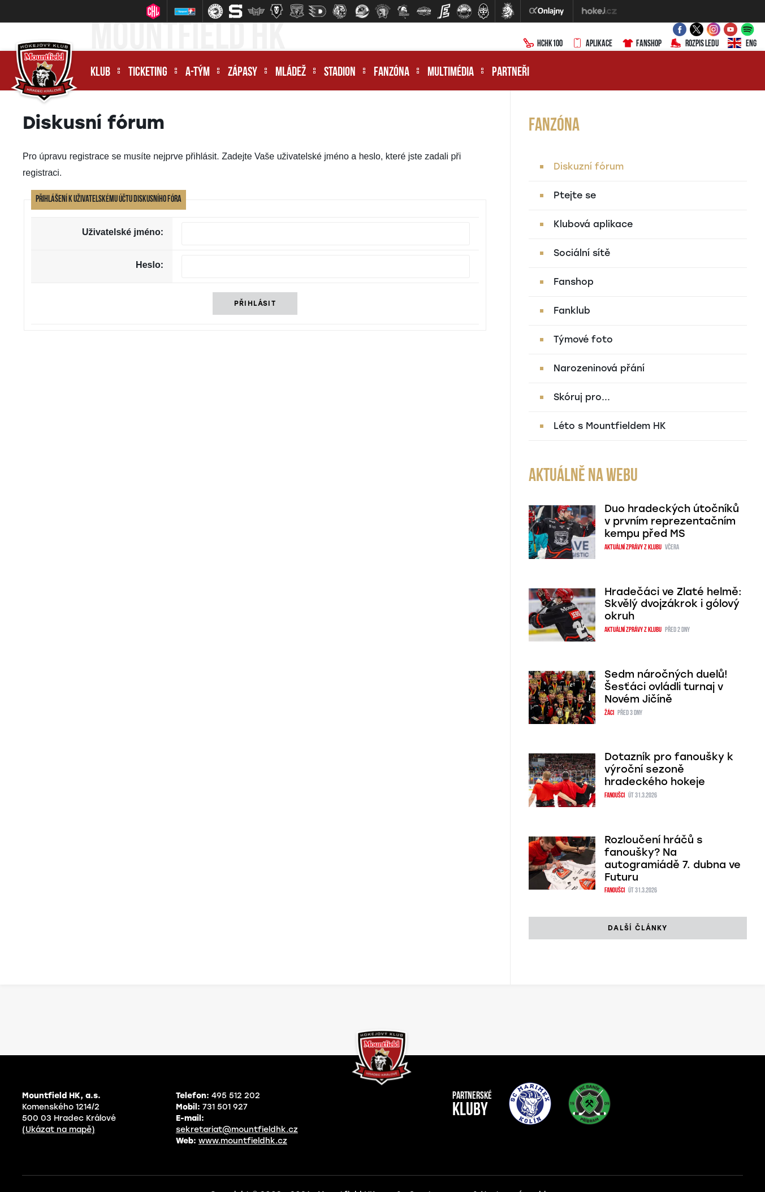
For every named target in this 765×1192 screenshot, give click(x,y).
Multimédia (450, 72)
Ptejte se (575, 195)
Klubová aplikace (593, 224)
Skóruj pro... (582, 397)
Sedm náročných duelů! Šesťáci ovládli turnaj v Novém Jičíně (666, 686)
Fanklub (572, 310)
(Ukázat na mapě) (58, 1129)
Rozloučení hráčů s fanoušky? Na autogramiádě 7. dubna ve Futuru (672, 858)
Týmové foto (583, 339)
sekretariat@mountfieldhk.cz (237, 1129)
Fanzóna (391, 72)
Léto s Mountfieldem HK (610, 426)
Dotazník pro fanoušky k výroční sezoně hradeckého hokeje (668, 769)
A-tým (197, 72)
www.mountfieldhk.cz (242, 1141)
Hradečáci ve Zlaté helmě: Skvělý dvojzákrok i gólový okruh (673, 604)
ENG (742, 44)
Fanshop (641, 44)
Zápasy (242, 72)
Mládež (290, 72)
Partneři (510, 72)
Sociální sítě (582, 253)
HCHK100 (543, 44)
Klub (100, 72)
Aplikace (592, 44)
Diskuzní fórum (589, 166)
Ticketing (147, 72)
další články (637, 928)
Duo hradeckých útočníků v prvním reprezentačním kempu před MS (671, 521)
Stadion (340, 72)
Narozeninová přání (599, 368)
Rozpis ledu (695, 44)
